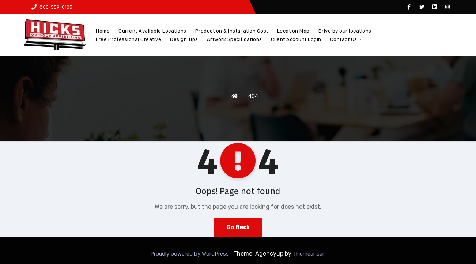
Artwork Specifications (234, 39)
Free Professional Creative (128, 39)
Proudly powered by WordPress (190, 253)
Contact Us (346, 39)
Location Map (293, 31)
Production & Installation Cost (231, 31)
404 (253, 96)
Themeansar (308, 253)
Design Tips (184, 39)
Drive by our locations (344, 31)
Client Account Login (296, 39)
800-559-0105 (51, 7)
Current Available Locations (152, 31)
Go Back (238, 227)
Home (103, 31)
